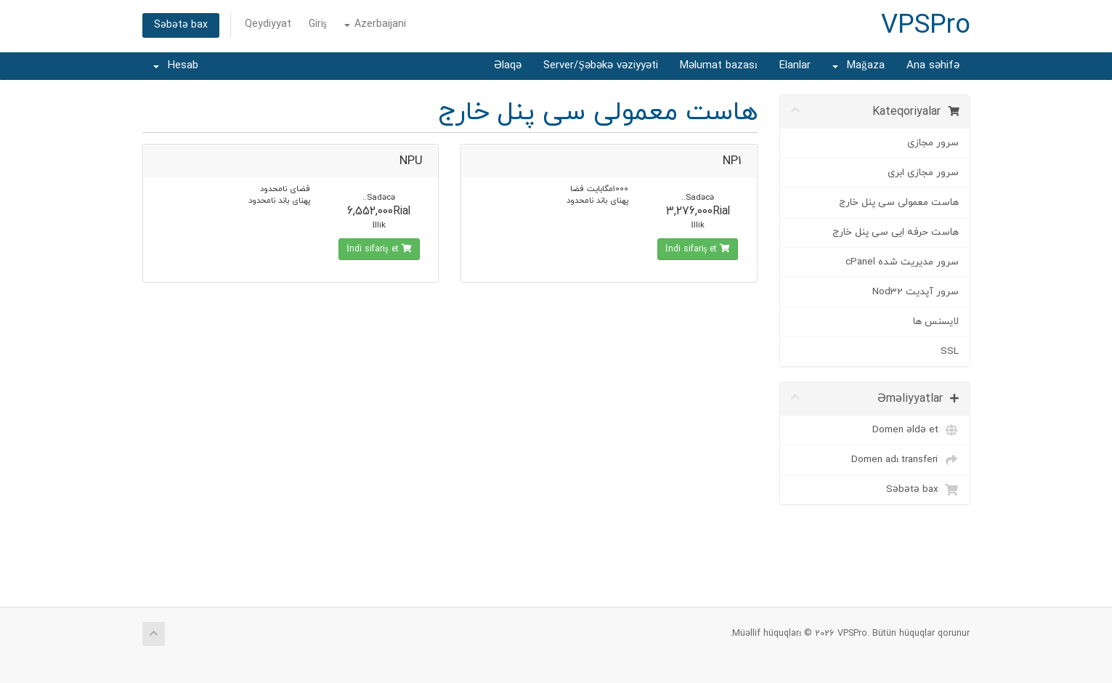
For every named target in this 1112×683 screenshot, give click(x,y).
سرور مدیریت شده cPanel (902, 262)
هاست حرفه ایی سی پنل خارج (895, 232)
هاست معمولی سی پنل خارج (899, 202)
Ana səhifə (932, 65)
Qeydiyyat (268, 24)
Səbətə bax (181, 25)
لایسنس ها (936, 321)
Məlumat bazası (719, 65)
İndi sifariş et (698, 249)
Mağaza (858, 65)
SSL (950, 351)
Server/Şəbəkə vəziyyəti (600, 65)
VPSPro (925, 26)
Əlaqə (507, 65)
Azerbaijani (375, 24)
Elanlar (795, 65)
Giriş (318, 24)
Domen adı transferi (905, 460)
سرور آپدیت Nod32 (915, 292)
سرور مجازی (933, 143)
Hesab (175, 65)
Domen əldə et (915, 430)
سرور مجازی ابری (923, 172)
